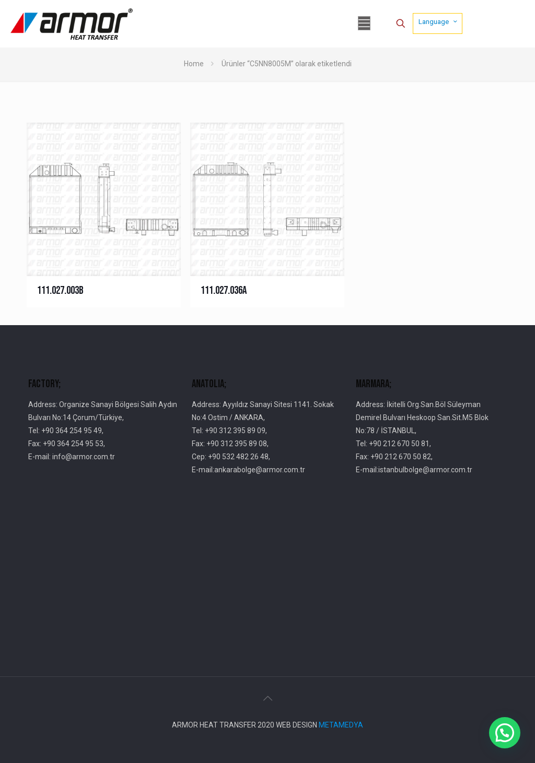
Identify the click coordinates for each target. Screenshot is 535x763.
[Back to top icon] (267, 698)
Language (438, 21)
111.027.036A (224, 290)
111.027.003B (60, 290)
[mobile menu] (364, 23)
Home (194, 63)
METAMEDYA (341, 725)
